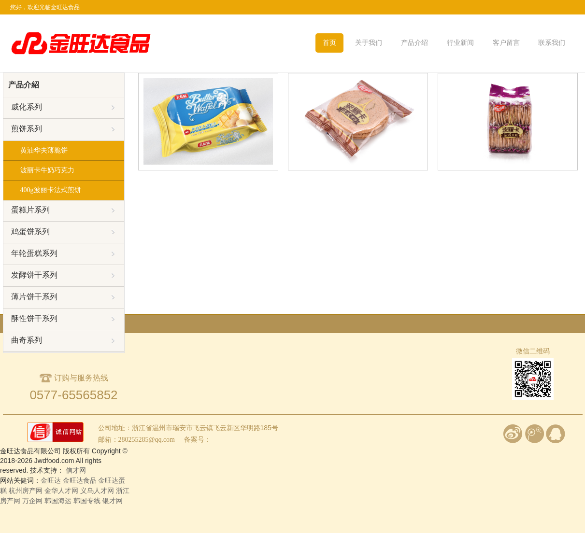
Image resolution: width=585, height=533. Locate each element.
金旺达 (51, 480)
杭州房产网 (26, 490)
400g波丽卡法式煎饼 (50, 190)
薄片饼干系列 (62, 297)
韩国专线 (86, 501)
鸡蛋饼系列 (62, 231)
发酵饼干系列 (62, 275)
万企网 (32, 501)
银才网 (112, 501)
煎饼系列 (62, 129)
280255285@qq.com (146, 439)
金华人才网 (61, 490)
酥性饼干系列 (62, 318)
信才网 (76, 470)
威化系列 (62, 107)
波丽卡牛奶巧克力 (47, 170)
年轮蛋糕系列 (62, 253)
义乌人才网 (97, 490)
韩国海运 (57, 501)
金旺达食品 (81, 480)
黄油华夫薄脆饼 (44, 150)
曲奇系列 (62, 340)
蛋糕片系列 (62, 210)
